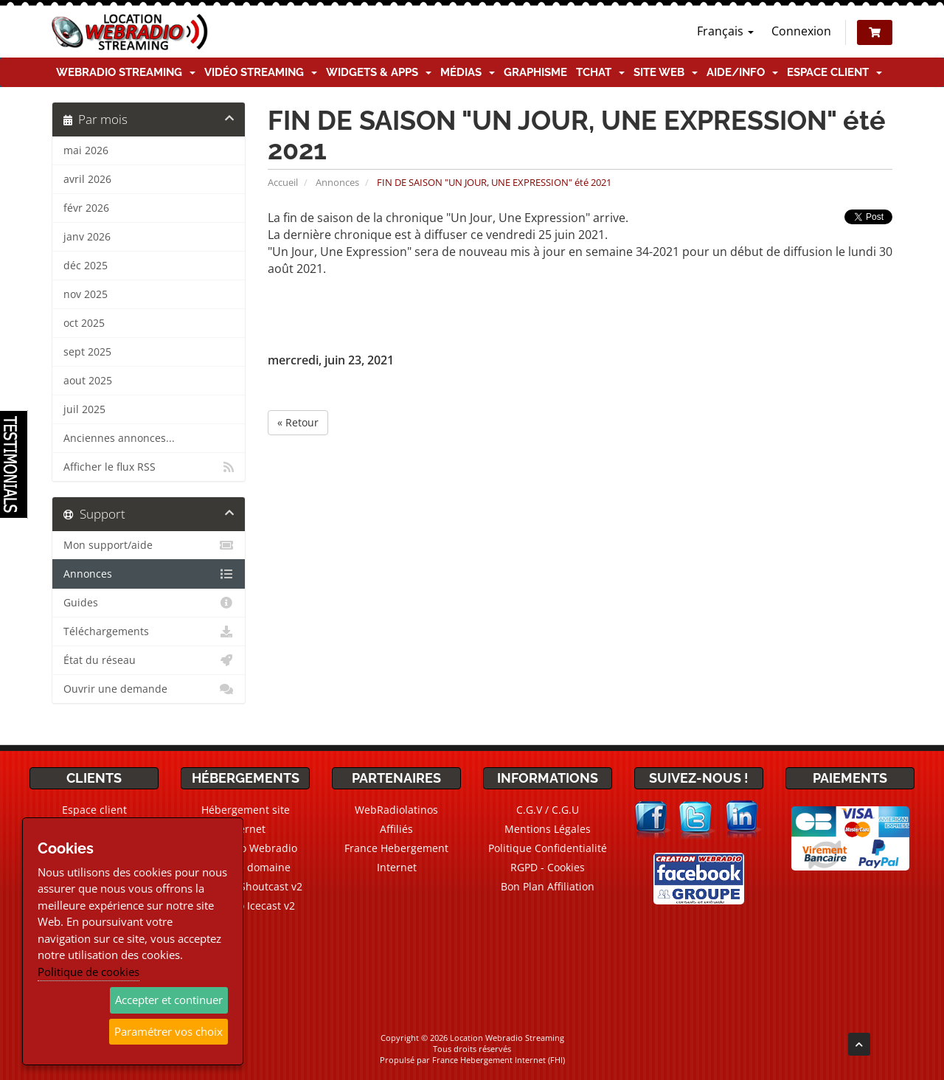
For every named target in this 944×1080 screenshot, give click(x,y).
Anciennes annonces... (119, 438)
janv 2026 (87, 236)
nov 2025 (85, 294)
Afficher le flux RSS (148, 467)
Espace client (834, 72)
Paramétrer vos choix (168, 1031)
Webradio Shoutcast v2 (245, 886)
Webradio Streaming (125, 72)
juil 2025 (84, 409)
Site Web (666, 72)
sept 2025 (87, 352)
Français (725, 31)
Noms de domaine (245, 867)
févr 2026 (86, 208)
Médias (467, 72)
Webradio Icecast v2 (245, 906)
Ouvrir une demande (148, 689)
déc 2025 (85, 265)
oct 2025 (84, 323)
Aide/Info (742, 72)
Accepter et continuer (169, 999)
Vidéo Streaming (260, 72)
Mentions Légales (547, 829)
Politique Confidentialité (547, 848)
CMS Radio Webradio (245, 848)
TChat (600, 72)
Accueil (283, 182)
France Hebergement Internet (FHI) (498, 1059)
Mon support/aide (148, 545)
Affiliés (396, 829)
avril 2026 (87, 179)
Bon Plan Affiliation (547, 886)
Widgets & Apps (378, 72)
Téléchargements (148, 631)
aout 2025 (87, 380)
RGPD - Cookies (547, 867)
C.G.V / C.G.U (547, 810)
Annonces (337, 182)
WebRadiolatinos (396, 810)
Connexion (801, 31)
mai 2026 (85, 150)
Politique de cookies (88, 971)
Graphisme (535, 72)
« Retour (298, 422)
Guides (148, 603)
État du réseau (148, 660)
